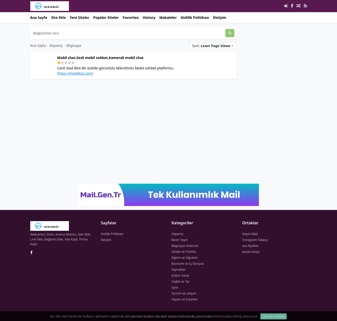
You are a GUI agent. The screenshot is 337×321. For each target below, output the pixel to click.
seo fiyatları (250, 245)
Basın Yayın (180, 239)
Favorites (131, 17)
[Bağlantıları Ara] (127, 33)
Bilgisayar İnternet (185, 245)
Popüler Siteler (106, 17)
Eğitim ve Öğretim (185, 257)
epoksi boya (251, 251)
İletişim (219, 17)
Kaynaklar (179, 269)
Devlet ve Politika (184, 251)
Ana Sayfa (38, 17)
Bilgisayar (74, 45)
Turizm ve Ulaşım (184, 293)
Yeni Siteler (79, 17)
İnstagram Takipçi (255, 239)
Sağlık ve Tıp (180, 281)
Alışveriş (55, 45)
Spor (175, 287)
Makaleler (168, 17)
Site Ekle (58, 17)
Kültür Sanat (180, 275)
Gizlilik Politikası (195, 17)
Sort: (213, 45)
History (149, 17)
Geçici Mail (250, 234)
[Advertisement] (133, 117)
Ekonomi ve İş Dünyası (188, 263)
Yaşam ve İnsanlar (185, 299)
